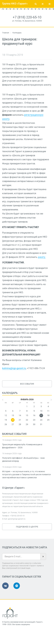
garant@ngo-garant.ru (16, 519)
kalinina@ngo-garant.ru (14, 368)
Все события (27, 384)
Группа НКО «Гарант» (15, 3)
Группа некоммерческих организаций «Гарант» (23, 622)
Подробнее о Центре (27, 527)
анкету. (42, 257)
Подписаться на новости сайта (24, 547)
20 (13, 420)
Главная (5, 33)
